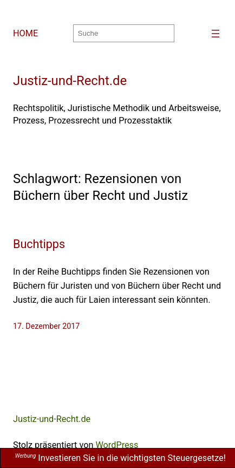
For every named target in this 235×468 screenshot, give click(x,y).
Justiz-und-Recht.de (70, 80)
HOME (25, 33)
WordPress (116, 445)
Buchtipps (39, 244)
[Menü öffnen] (215, 33)
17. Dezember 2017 (46, 326)
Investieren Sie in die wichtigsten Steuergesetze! (120, 458)
